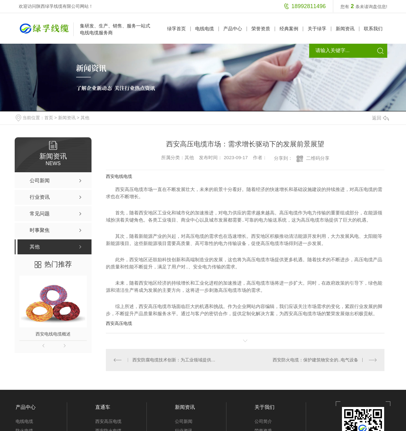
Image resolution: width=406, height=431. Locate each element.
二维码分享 (317, 158)
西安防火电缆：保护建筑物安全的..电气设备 (315, 359)
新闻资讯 (345, 28)
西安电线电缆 (119, 176)
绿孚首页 (176, 28)
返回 (380, 117)
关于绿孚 (317, 28)
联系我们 (373, 28)
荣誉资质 (260, 28)
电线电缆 (204, 28)
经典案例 (289, 28)
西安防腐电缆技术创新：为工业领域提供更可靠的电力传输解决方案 (175, 359)
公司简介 (263, 421)
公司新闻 (183, 421)
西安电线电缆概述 (53, 333)
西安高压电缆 (119, 323)
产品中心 (232, 28)
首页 (48, 117)
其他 (85, 117)
